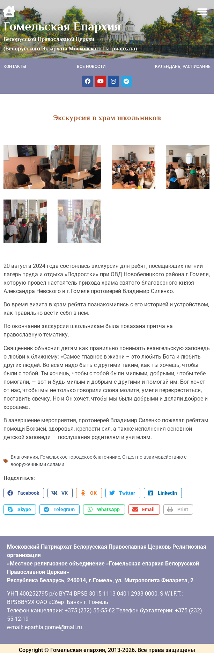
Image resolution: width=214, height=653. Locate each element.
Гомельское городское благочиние (80, 456)
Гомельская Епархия (62, 26)
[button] (202, 12)
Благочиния (24, 456)
